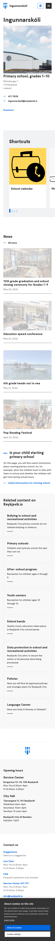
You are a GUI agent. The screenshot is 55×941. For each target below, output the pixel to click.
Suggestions (27, 853)
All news (12, 249)
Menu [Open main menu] (49, 6)
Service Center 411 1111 (27, 887)
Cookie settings (14, 934)
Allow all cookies (14, 928)
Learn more (9, 920)
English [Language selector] (40, 6)
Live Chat (27, 865)
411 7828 (13, 96)
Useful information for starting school (29, 489)
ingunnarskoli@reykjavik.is (22, 100)
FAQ (27, 875)
